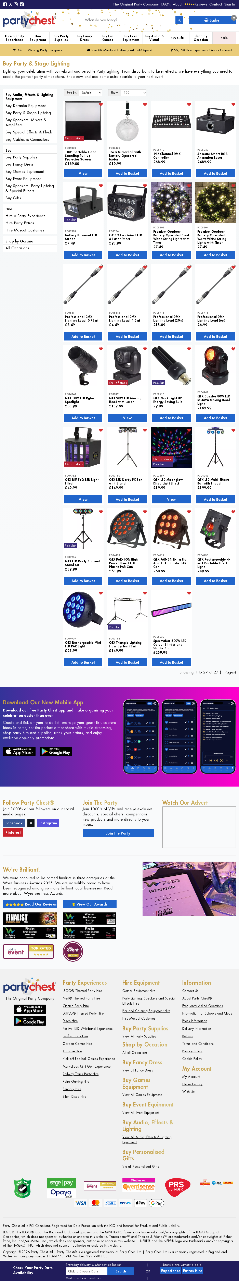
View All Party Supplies (139, 1036)
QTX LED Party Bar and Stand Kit (82, 563)
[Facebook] (5, 4)
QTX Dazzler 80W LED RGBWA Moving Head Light (213, 400)
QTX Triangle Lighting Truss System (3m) (125, 644)
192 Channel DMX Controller (167, 155)
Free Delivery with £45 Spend (119, 50)
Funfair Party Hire (75, 1036)
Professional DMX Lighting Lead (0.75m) (81, 318)
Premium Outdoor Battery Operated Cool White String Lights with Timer (171, 236)
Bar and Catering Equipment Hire (146, 1011)
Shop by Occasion (201, 38)
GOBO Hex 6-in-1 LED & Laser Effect (125, 237)
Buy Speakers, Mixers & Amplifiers (25, 122)
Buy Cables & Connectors (27, 139)
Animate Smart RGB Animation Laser (212, 155)
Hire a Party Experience (14, 38)
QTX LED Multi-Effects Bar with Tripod (213, 481)
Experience (171, 1270)
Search (121, 1271)
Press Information (194, 1021)
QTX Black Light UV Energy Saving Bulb (168, 400)
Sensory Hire (72, 1089)
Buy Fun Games (108, 38)
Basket (220, 19)
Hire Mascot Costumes (24, 230)
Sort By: (71, 92)
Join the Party (118, 833)
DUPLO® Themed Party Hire (83, 1013)
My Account (191, 1077)
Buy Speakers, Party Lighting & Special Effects (29, 188)
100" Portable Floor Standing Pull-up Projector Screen (80, 155)
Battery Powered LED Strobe (81, 237)
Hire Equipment (38, 38)
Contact (215, 4)
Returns (187, 1036)
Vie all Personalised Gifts (140, 1166)
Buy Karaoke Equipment (25, 105)
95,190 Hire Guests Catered (201, 50)
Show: (114, 92)
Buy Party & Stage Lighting (28, 112)
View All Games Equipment (142, 1095)
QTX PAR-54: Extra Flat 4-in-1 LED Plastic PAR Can (170, 563)
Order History (192, 1084)
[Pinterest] (22, 4)
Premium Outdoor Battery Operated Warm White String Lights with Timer (211, 236)
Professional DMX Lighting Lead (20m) (168, 318)
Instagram (48, 823)
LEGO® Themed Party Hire (82, 991)
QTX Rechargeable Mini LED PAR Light (83, 644)
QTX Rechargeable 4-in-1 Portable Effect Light (213, 563)
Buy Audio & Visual (154, 38)
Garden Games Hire (77, 1044)
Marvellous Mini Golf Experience (87, 1066)
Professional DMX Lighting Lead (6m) (211, 318)
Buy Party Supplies (61, 38)
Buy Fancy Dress (84, 38)
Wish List (188, 1092)
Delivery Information (196, 1029)
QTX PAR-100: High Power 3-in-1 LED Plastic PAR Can (123, 563)
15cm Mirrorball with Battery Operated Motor (125, 155)
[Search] (179, 20)
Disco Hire (70, 1021)
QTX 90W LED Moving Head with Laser (125, 400)
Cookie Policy (192, 1059)
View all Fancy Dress (137, 1070)
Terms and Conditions (198, 1044)
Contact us (72, 1278)
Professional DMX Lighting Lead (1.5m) (124, 318)
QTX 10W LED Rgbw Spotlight (79, 400)
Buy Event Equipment (131, 38)
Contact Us (190, 991)
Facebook (14, 823)
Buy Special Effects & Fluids (29, 132)
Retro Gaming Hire (76, 1081)
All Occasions (17, 248)
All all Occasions (135, 1053)
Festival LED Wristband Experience (88, 1029)
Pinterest (13, 832)
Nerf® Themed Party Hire (81, 998)
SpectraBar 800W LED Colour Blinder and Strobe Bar (170, 644)
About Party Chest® (197, 998)
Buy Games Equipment (24, 171)
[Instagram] (16, 4)
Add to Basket (127, 173)
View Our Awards (90, 904)
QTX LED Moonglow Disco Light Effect (168, 481)
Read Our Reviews (31, 904)
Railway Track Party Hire (80, 1074)
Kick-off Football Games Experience (89, 1059)
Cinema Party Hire (76, 1006)
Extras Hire (192, 1270)
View (83, 173)
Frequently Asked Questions (202, 1006)
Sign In (229, 4)
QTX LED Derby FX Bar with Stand (125, 481)
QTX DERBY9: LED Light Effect (82, 481)
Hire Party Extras (19, 223)
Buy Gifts (178, 38)
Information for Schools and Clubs (207, 1013)
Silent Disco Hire (74, 1096)
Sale (224, 38)
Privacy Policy (192, 1051)
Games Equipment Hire (138, 991)
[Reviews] (196, 4)
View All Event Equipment (140, 1113)
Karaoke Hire (72, 1051)
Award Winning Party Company (37, 50)
